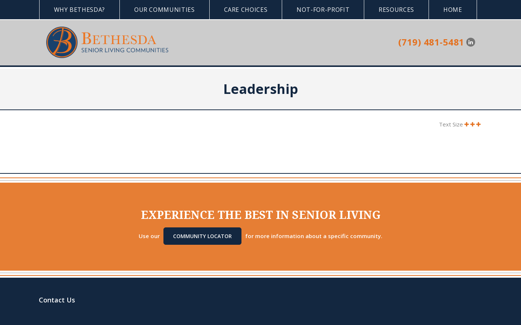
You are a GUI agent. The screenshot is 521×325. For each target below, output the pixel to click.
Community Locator (202, 236)
